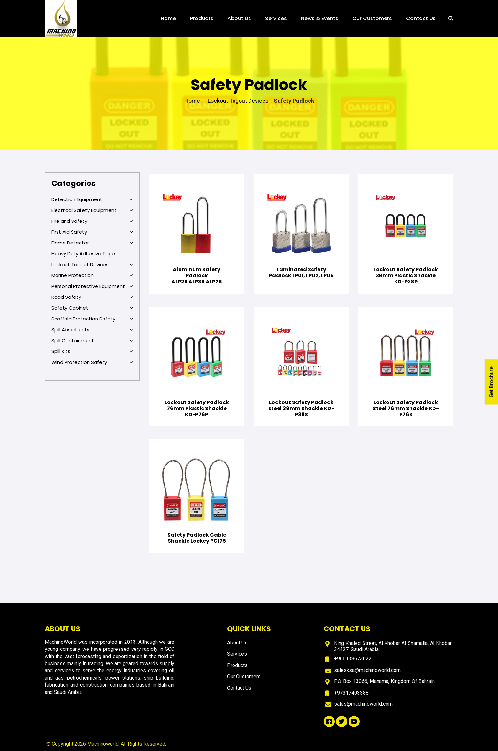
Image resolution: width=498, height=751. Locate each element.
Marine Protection (92, 275)
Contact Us (421, 18)
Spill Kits (92, 351)
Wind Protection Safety (92, 362)
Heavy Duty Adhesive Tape (83, 253)
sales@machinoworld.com (363, 704)
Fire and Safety (92, 221)
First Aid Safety (92, 232)
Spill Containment (92, 340)
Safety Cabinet (92, 308)
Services (276, 18)
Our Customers (372, 18)
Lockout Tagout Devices (92, 264)
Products (201, 18)
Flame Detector (92, 243)
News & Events (319, 18)
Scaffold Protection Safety (92, 319)
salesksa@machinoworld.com (367, 670)
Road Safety (92, 297)
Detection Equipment (92, 199)
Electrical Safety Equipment (92, 210)
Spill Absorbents (92, 330)
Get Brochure (491, 381)
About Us (239, 18)
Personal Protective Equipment (92, 286)
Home (168, 18)
